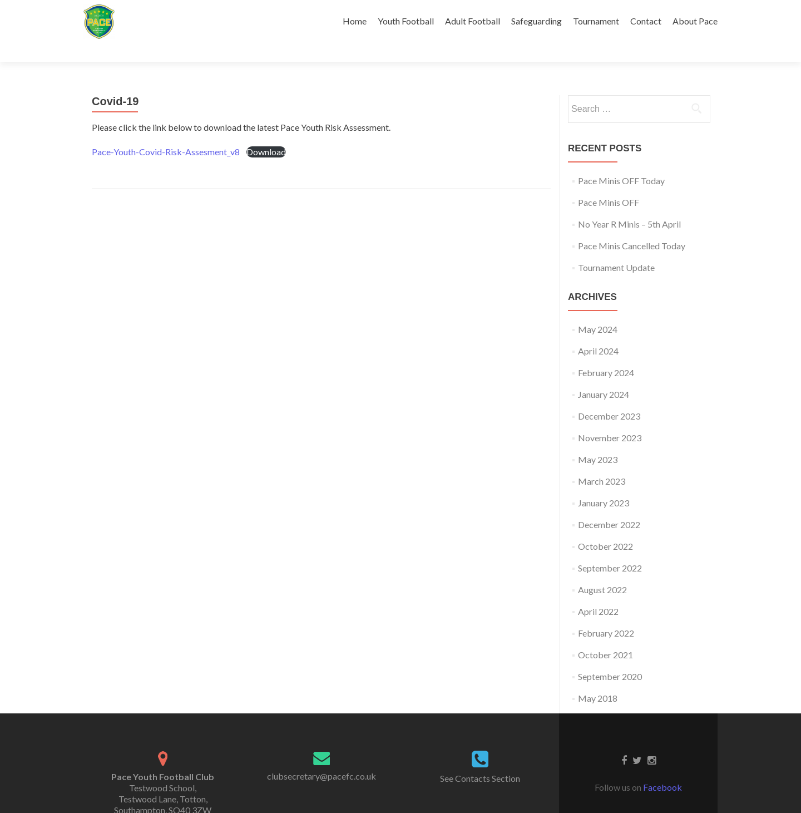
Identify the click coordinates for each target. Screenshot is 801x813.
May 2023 (597, 440)
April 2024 (598, 331)
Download (266, 132)
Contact (645, 21)
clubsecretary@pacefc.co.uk (321, 756)
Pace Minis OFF (608, 183)
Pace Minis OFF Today (621, 161)
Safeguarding (536, 21)
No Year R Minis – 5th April (629, 204)
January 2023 (603, 483)
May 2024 (597, 309)
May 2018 (597, 678)
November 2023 (609, 418)
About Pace (695, 21)
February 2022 (606, 613)
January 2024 (603, 374)
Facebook (662, 767)
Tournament (596, 21)
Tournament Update (616, 248)
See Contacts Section (480, 758)
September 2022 (610, 548)
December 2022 (609, 505)
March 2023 (601, 461)
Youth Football (406, 21)
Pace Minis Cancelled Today (631, 226)
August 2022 (602, 570)
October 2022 (605, 526)
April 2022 (598, 592)
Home (355, 21)
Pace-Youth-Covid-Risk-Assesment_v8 (166, 132)
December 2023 (609, 396)
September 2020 (610, 657)
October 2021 (605, 635)
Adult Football (472, 21)
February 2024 (606, 353)
